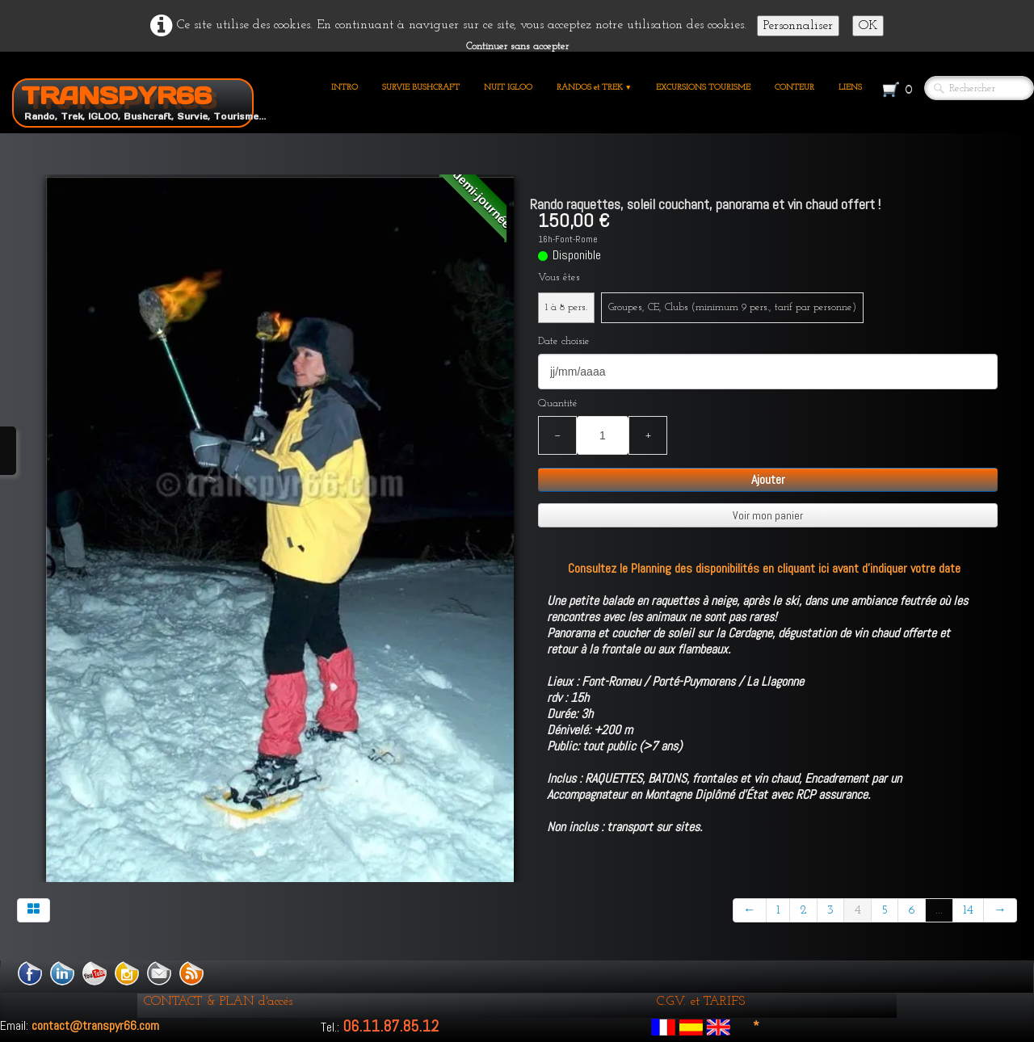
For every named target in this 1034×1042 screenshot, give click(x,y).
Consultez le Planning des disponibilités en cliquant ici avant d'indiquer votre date (764, 568)
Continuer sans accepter (517, 46)
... (939, 910)
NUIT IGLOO (508, 87)
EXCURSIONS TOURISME (703, 87)
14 (968, 910)
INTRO (344, 87)
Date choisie (564, 341)
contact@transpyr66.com (95, 1025)
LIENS (850, 87)
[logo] (139, 100)
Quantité (558, 403)
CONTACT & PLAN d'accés (218, 1001)
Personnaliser (798, 25)
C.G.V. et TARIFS (701, 1001)
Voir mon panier (768, 515)
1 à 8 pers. (566, 307)
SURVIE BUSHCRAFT (421, 87)
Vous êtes (559, 277)
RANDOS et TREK (594, 87)
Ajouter (768, 479)
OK (868, 25)
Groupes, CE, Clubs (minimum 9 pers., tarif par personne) (732, 307)
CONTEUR (794, 87)
